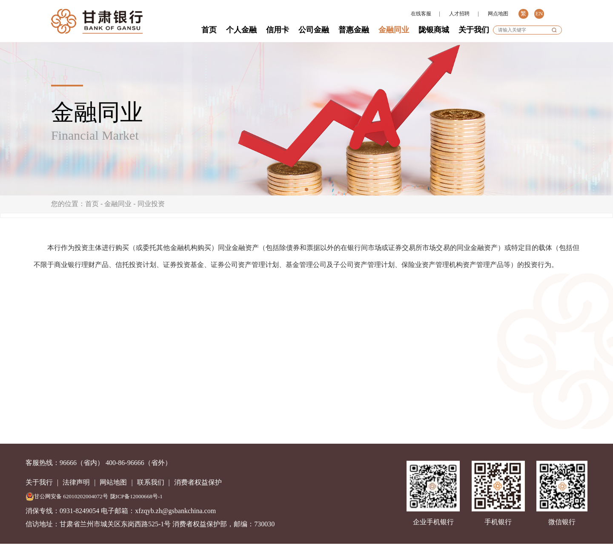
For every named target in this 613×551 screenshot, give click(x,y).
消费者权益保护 (198, 482)
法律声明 (76, 482)
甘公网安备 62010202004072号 (67, 496)
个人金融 (241, 30)
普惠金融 (353, 30)
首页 (209, 30)
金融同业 (393, 30)
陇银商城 (433, 30)
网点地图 (498, 14)
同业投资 (151, 203)
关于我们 (473, 30)
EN (539, 13)
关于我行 (39, 482)
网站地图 (113, 482)
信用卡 (277, 30)
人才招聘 (459, 14)
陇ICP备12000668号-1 (136, 496)
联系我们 (150, 482)
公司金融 (313, 30)
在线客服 (421, 14)
